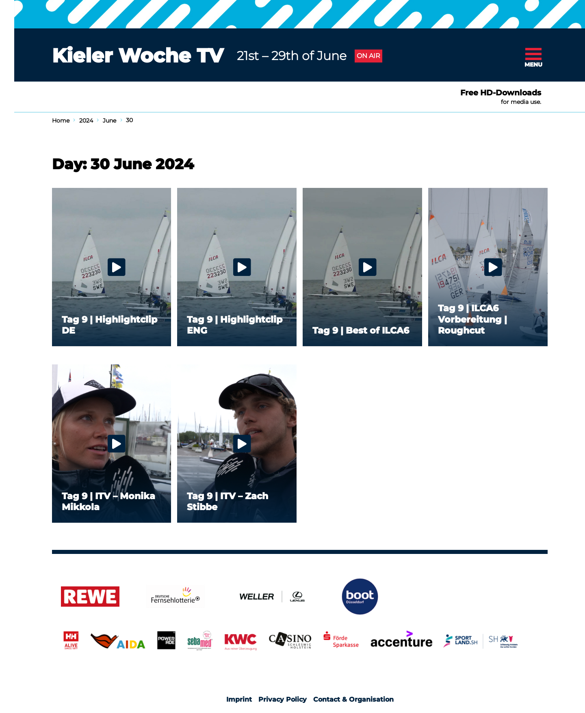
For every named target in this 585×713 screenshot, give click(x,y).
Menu (533, 64)
